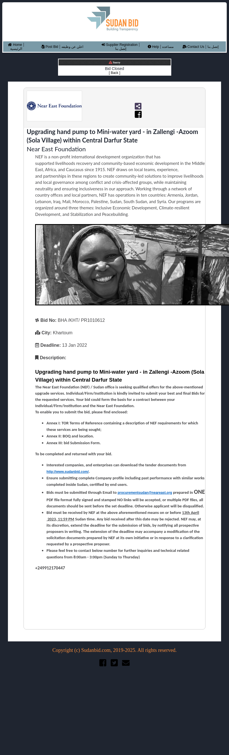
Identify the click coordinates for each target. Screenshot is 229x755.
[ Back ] (114, 73)
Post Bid (49, 47)
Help (153, 47)
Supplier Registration (120, 45)
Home (15, 45)
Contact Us (193, 47)
